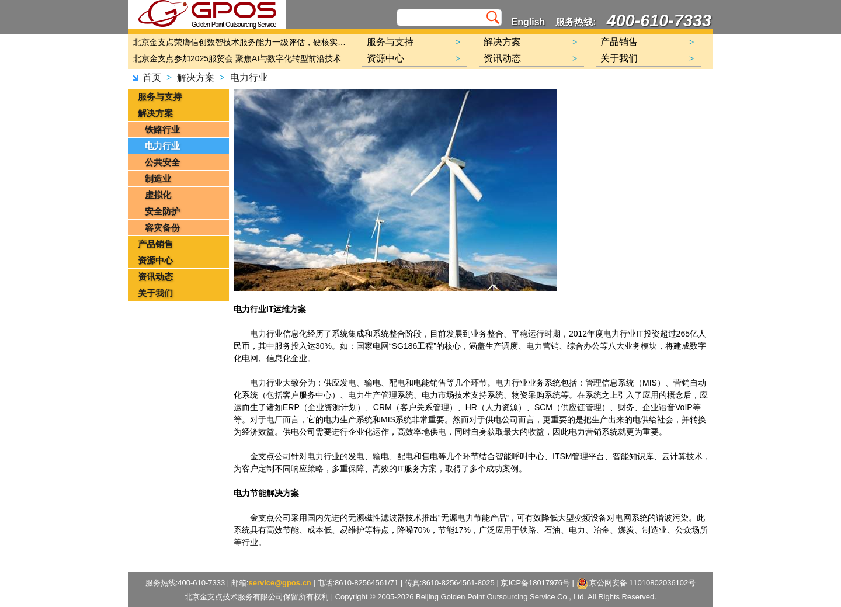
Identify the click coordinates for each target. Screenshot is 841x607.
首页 (152, 77)
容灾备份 (162, 228)
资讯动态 (155, 277)
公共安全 (162, 162)
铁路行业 (162, 129)
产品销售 (155, 244)
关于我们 (155, 293)
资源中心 (155, 260)
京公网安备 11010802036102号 (636, 583)
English (528, 22)
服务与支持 (160, 97)
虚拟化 (158, 195)
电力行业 (248, 77)
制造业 (158, 178)
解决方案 (195, 77)
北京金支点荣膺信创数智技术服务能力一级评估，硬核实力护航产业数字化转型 (242, 42)
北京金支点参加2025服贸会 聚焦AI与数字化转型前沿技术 (237, 58)
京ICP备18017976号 (535, 583)
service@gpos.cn (279, 583)
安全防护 (162, 211)
